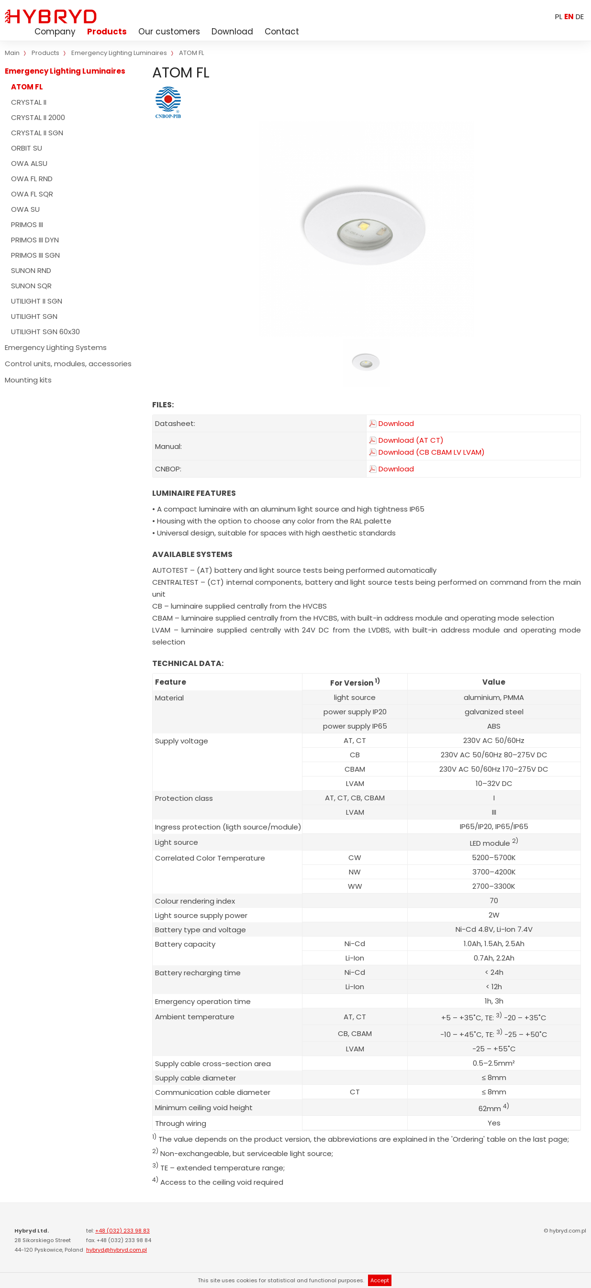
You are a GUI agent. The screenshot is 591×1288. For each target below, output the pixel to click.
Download (232, 31)
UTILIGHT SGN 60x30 (45, 332)
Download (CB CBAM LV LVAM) (432, 452)
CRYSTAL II (28, 102)
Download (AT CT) (411, 440)
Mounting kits (28, 380)
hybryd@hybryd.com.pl (116, 1250)
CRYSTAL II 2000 (38, 117)
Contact (282, 31)
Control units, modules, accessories (68, 364)
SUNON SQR (31, 286)
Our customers (169, 31)
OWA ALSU (29, 163)
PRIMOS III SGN (35, 255)
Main (12, 52)
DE (580, 16)
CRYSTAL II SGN (37, 133)
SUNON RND (31, 270)
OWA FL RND (32, 179)
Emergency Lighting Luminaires (65, 71)
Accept (379, 1280)
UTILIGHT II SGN (36, 301)
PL (558, 16)
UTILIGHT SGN (34, 316)
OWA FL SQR (32, 194)
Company (55, 31)
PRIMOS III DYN (35, 240)
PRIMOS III (27, 224)
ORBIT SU (26, 148)
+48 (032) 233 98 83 (122, 1230)
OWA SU (25, 209)
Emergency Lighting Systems (56, 347)
